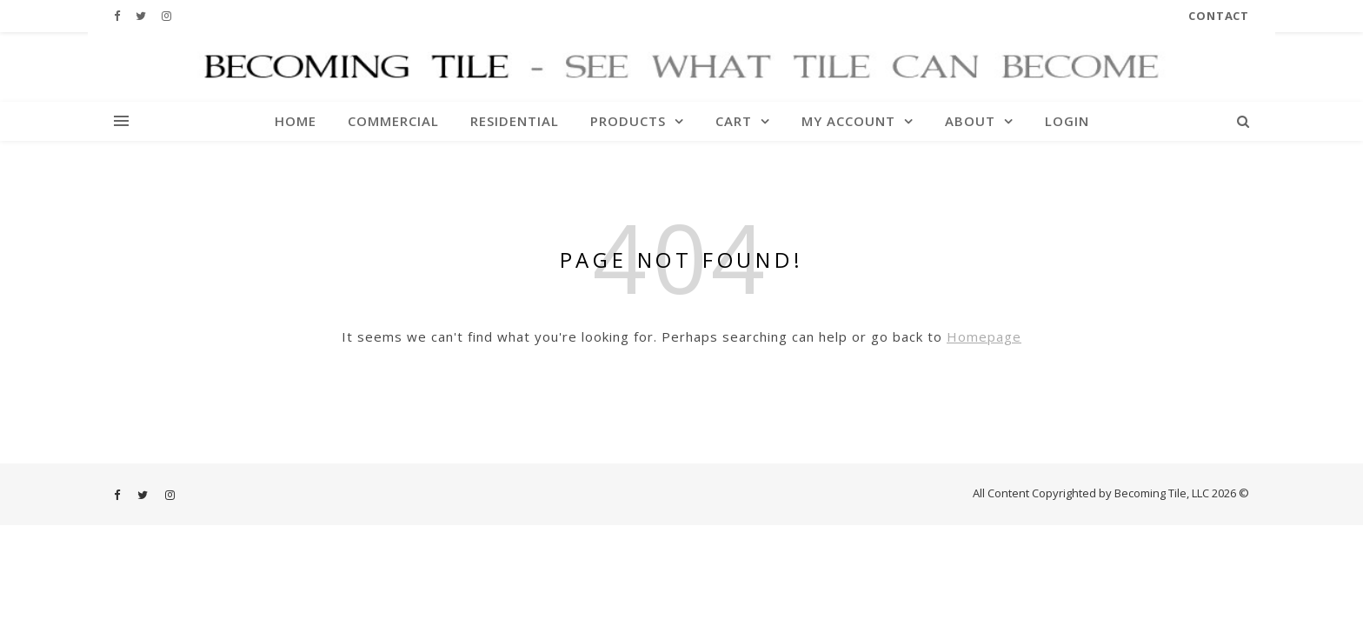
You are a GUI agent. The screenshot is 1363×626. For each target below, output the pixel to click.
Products (628, 121)
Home (295, 121)
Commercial (393, 121)
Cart (733, 121)
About (970, 121)
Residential (514, 121)
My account (848, 121)
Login (1067, 121)
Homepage (984, 336)
